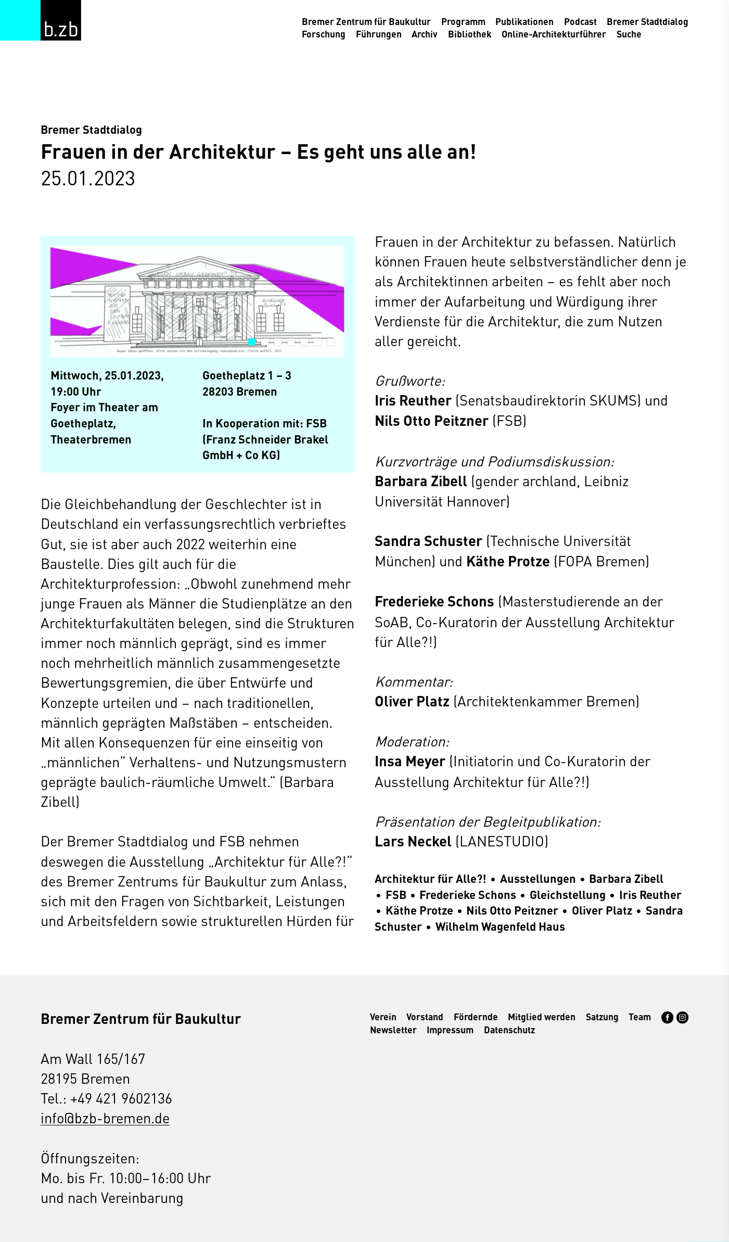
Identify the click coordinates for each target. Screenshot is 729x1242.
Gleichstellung (568, 894)
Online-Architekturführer (554, 34)
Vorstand (424, 1016)
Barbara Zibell (626, 878)
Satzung (602, 1016)
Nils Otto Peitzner (512, 910)
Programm (463, 21)
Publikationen (524, 21)
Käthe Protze (419, 910)
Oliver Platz (602, 910)
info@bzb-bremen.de (105, 1117)
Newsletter (393, 1029)
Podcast (580, 21)
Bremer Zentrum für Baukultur (366, 21)
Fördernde (476, 1016)
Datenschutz (509, 1029)
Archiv (425, 34)
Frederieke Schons (467, 894)
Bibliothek (470, 34)
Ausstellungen (538, 878)
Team (640, 1016)
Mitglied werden (541, 1016)
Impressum (450, 1029)
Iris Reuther (650, 894)
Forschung (324, 34)
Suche (629, 34)
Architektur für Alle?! (431, 878)
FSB (396, 894)
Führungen (379, 34)
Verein (383, 1016)
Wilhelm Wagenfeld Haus (500, 926)
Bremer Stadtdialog (647, 21)
